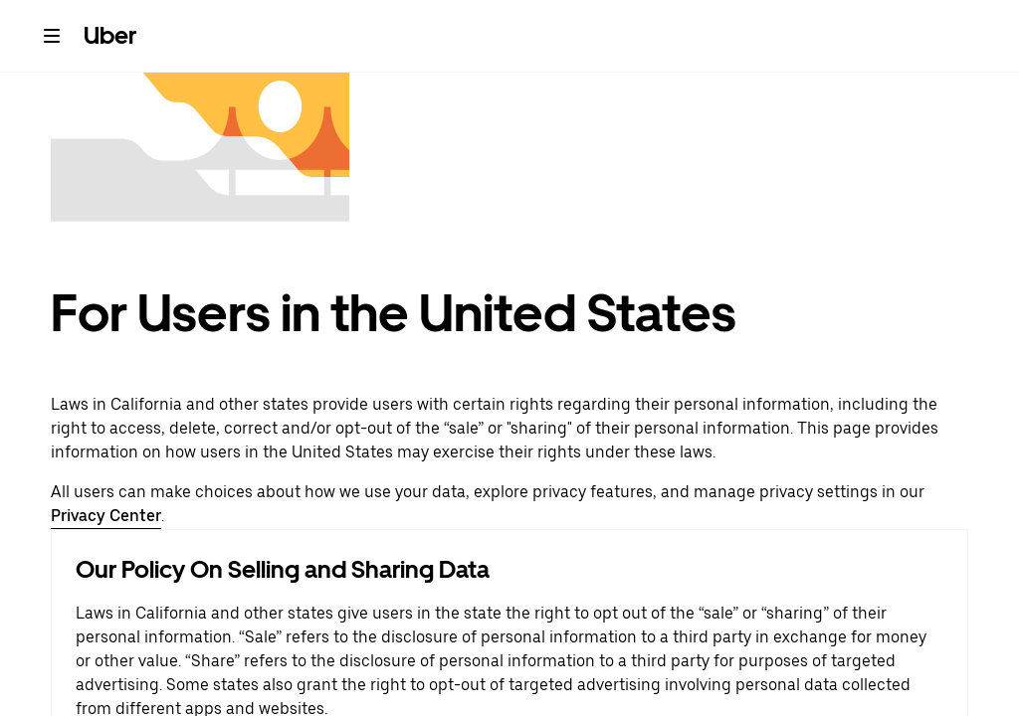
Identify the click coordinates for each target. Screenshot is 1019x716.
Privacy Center (106, 515)
